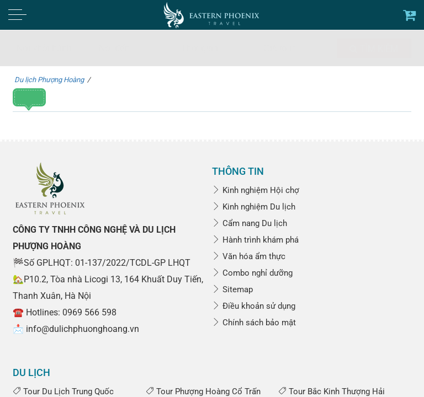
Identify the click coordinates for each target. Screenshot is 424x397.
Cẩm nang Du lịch (249, 223)
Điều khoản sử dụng (253, 306)
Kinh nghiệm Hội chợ (255, 190)
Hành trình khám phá (255, 240)
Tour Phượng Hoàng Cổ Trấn (203, 391)
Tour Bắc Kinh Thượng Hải (331, 391)
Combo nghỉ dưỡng (252, 273)
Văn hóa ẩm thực (248, 256)
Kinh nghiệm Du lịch (253, 207)
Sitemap (232, 289)
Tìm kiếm (373, 49)
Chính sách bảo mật (254, 323)
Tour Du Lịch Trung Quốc (63, 391)
